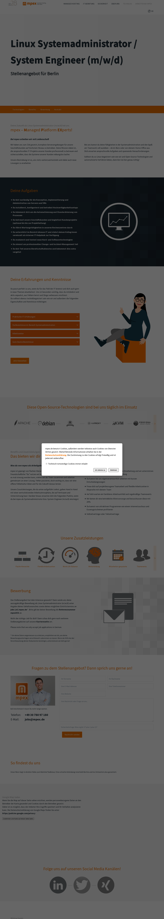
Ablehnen (113, 470)
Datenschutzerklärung (55, 455)
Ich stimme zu (100, 470)
